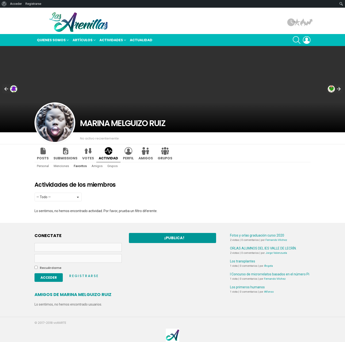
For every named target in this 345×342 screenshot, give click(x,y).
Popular (297, 22)
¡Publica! (174, 238)
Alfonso (269, 291)
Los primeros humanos (247, 287)
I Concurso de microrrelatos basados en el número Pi (269, 274)
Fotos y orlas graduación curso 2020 (257, 235)
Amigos (145, 158)
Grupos (165, 158)
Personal (43, 166)
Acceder (16, 4)
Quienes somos (51, 41)
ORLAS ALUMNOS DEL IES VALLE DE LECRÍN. (263, 248)
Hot (303, 22)
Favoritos (80, 166)
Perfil (128, 158)
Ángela (268, 265)
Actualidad (141, 40)
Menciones (61, 166)
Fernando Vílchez (276, 240)
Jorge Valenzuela (276, 253)
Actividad (108, 158)
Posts (43, 158)
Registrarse (84, 275)
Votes (88, 158)
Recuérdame (47, 268)
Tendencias (309, 22)
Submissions (65, 158)
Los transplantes (242, 261)
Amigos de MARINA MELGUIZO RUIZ (72, 294)
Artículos (291, 22)
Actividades (111, 41)
